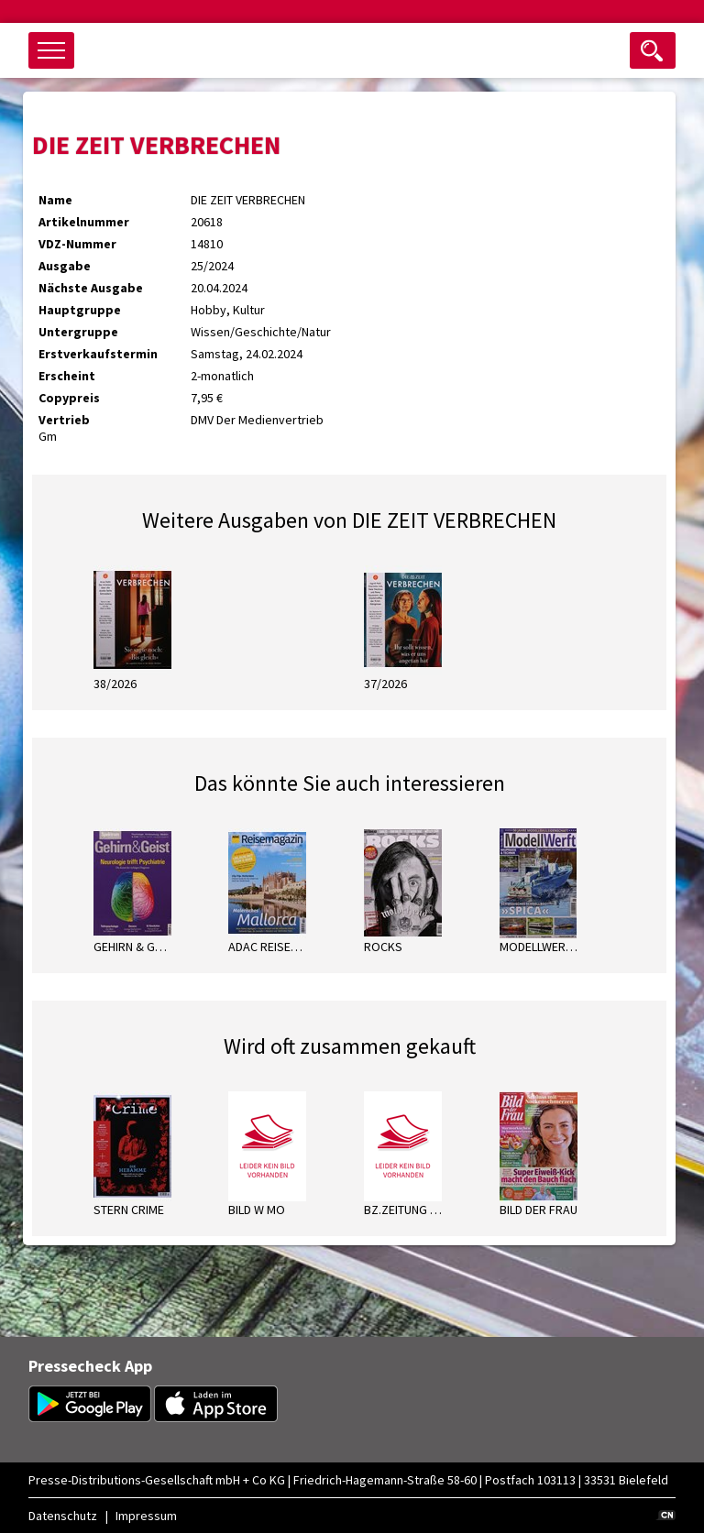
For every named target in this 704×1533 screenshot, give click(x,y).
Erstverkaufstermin (98, 353)
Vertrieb (64, 419)
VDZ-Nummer (77, 243)
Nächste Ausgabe (90, 287)
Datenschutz (62, 1515)
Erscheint (66, 375)
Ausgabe (64, 265)
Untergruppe (78, 331)
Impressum (146, 1515)
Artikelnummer (83, 222)
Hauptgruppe (79, 309)
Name (55, 200)
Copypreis (69, 397)
